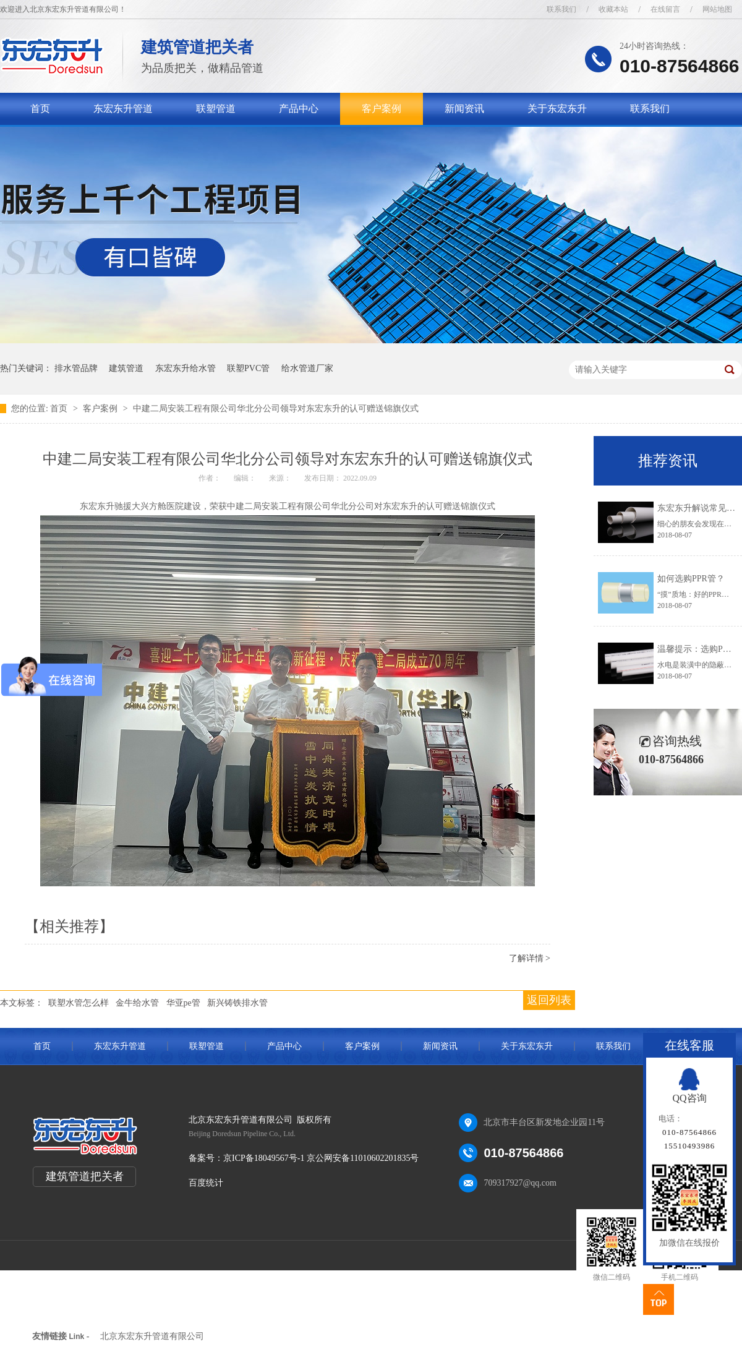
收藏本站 (613, 9)
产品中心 (298, 108)
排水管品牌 (76, 368)
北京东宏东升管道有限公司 (152, 1336)
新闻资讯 (464, 108)
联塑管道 (216, 108)
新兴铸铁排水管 (237, 1003)
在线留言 (665, 9)
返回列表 (549, 1000)
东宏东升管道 (123, 108)
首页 (40, 108)
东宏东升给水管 (185, 368)
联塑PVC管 (248, 368)
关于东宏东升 (557, 108)
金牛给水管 (137, 1003)
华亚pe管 (183, 1003)
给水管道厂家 (307, 368)
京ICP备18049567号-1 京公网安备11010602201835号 (321, 1158)
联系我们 (561, 9)
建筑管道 (126, 368)
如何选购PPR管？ (691, 578)
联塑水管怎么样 (78, 1003)
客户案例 (381, 108)
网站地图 (717, 9)
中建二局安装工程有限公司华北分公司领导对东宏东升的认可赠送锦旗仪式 (276, 408)
